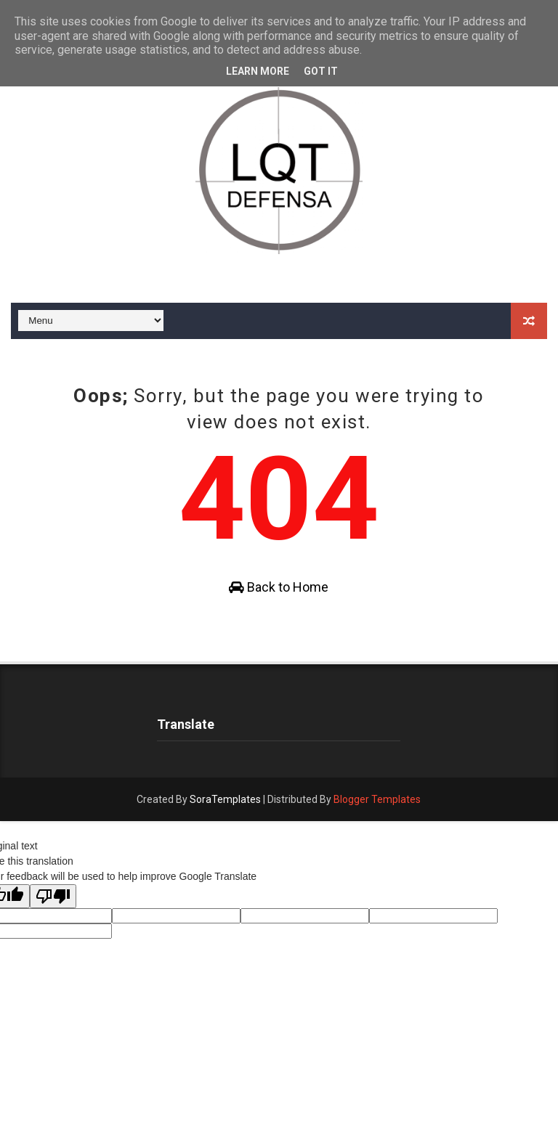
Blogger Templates (377, 799)
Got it (321, 71)
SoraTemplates (225, 799)
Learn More (257, 71)
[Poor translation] (53, 896)
